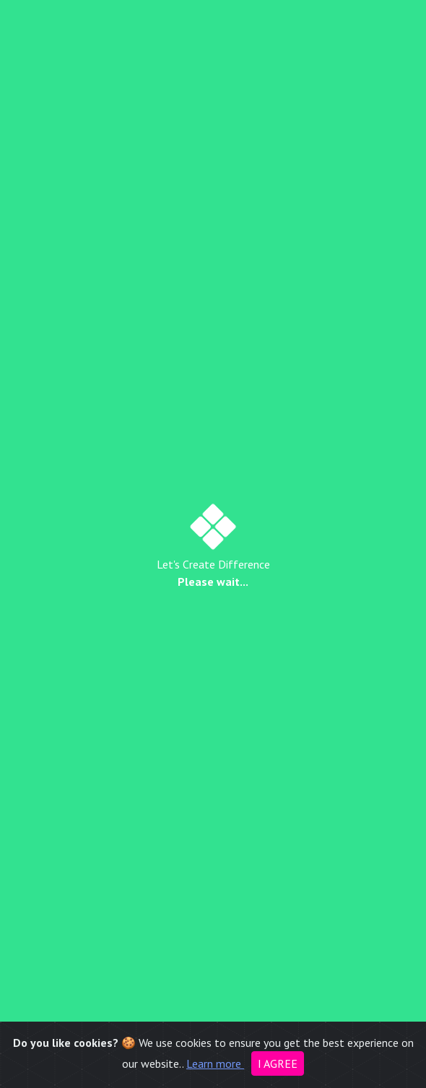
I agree (277, 1063)
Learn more (215, 1063)
